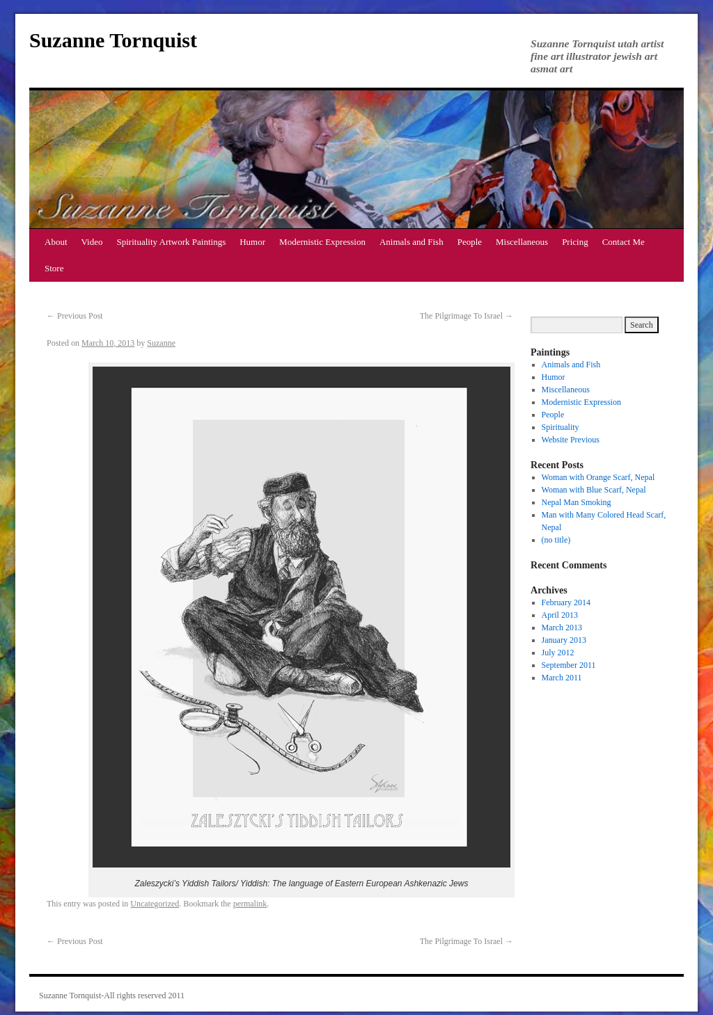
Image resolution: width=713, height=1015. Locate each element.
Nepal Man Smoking (576, 502)
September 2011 (569, 665)
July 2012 (558, 652)
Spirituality (560, 427)
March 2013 (562, 627)
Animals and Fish (411, 242)
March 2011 (562, 677)
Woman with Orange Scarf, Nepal (598, 477)
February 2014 (566, 602)
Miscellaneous (522, 242)
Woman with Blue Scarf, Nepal (594, 490)
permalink (250, 904)
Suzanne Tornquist (113, 40)
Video (92, 242)
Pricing (575, 242)
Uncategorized (154, 904)
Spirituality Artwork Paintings (171, 242)
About (56, 242)
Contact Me (623, 242)
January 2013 (564, 640)
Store (54, 268)
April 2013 (560, 615)
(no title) (556, 540)
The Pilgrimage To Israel (466, 316)
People (469, 242)
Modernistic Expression (322, 242)
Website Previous (571, 440)
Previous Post (75, 316)
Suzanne (161, 343)
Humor (252, 242)
